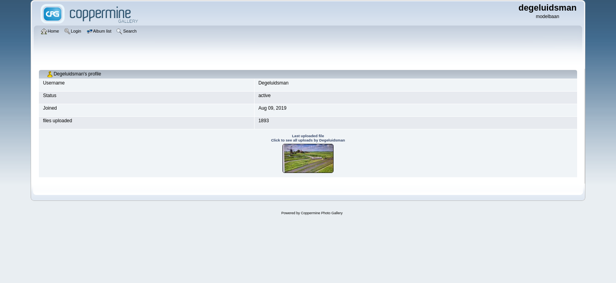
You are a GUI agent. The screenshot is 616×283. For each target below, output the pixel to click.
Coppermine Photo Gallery (322, 213)
